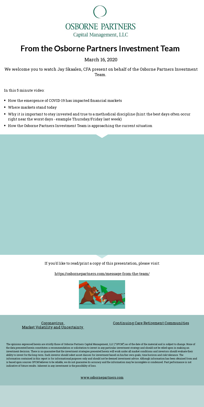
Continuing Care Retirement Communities (151, 323)
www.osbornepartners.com (102, 377)
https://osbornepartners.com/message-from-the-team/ (102, 273)
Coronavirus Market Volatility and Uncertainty (53, 325)
